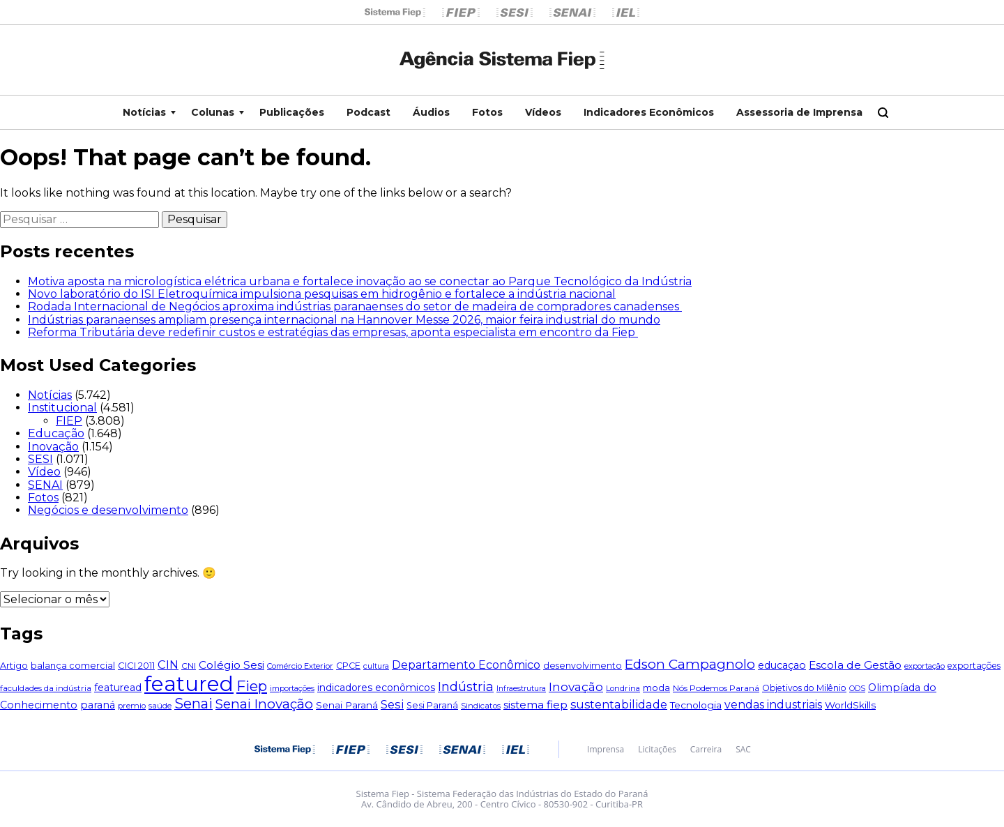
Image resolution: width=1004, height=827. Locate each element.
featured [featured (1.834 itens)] (189, 684)
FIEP (69, 420)
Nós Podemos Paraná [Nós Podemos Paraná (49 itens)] (716, 688)
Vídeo (44, 471)
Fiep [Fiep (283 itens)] (251, 686)
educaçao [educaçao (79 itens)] (782, 665)
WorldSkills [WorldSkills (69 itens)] (850, 705)
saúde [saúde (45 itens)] (160, 706)
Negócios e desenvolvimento (108, 510)
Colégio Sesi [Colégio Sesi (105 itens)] (231, 665)
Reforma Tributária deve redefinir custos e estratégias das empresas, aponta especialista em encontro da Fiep (333, 332)
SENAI (45, 485)
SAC (743, 749)
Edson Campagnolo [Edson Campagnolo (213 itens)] (690, 664)
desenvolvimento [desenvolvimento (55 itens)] (582, 665)
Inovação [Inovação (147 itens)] (576, 686)
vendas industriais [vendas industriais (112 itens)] (773, 704)
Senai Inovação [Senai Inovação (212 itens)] (264, 704)
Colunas (212, 112)
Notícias (144, 112)
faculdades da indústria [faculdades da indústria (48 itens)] (45, 688)
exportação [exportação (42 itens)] (924, 666)
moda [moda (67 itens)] (656, 687)
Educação (56, 433)
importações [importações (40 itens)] (292, 688)
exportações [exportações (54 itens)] (974, 665)
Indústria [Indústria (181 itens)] (466, 686)
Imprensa (605, 749)
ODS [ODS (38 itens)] (857, 688)
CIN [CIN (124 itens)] (168, 665)
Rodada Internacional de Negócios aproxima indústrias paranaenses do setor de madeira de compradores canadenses (355, 306)
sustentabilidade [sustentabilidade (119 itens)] (618, 704)
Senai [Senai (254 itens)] (193, 703)
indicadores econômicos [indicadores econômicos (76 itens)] (376, 687)
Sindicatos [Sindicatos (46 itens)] (481, 706)
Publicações (291, 112)
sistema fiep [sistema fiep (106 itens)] (535, 704)
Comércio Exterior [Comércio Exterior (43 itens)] (300, 666)
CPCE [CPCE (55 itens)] (348, 665)
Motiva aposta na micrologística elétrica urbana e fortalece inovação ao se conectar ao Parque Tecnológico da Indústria (360, 281)
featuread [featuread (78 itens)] (118, 687)
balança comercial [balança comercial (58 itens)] (73, 665)
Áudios (431, 112)
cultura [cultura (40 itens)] (376, 666)
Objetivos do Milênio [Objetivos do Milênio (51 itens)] (804, 688)
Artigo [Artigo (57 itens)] (14, 665)
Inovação (53, 446)
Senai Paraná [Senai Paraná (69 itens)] (347, 705)
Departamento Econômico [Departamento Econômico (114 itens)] (466, 665)
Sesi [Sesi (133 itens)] (392, 704)
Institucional (62, 407)
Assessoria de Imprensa (799, 112)
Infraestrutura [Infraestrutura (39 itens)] (521, 688)
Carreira (706, 749)
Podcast (368, 112)
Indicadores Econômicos (649, 112)
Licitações (657, 749)
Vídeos (543, 112)
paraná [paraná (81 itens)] (97, 705)
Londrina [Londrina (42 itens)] (623, 688)
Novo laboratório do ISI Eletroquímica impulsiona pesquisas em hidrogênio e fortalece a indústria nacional (322, 294)
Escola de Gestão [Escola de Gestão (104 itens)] (855, 665)
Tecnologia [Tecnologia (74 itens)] (696, 705)
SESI (40, 459)
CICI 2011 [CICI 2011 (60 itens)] (136, 665)
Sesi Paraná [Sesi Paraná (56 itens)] (432, 705)
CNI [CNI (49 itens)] (188, 665)
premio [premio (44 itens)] (132, 706)
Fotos (487, 112)
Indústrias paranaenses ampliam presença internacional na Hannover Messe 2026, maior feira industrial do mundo (344, 319)
